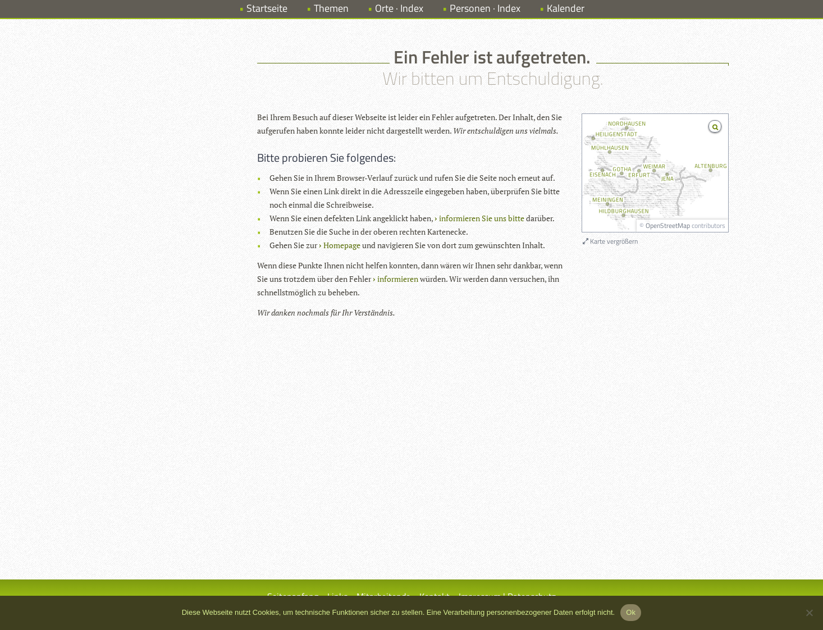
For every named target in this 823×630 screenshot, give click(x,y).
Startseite (266, 8)
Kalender (565, 8)
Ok (630, 612)
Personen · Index (485, 8)
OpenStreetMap (668, 225)
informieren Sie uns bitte (481, 218)
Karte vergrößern (610, 241)
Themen (331, 8)
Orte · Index (399, 8)
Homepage (341, 245)
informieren (397, 278)
